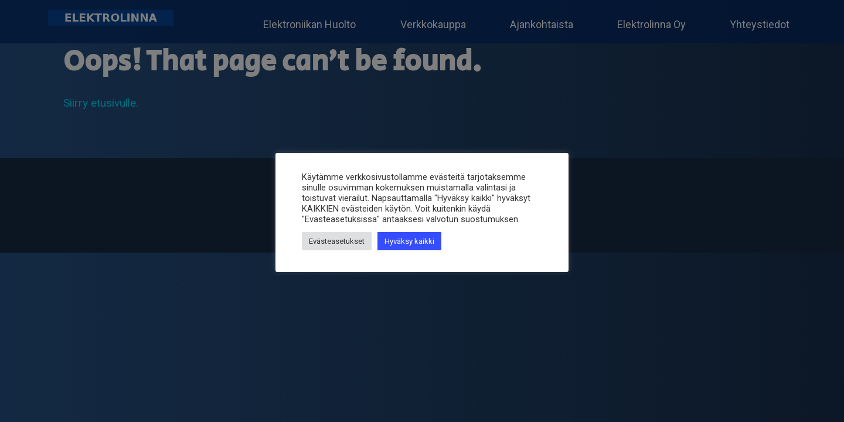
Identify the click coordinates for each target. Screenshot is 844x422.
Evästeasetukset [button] (337, 241)
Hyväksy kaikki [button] (409, 241)
